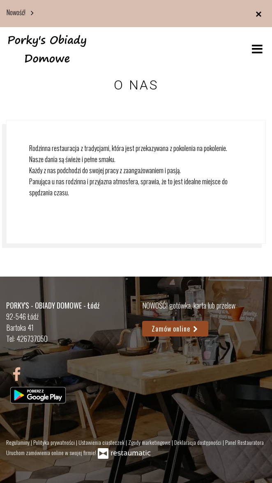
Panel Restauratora (244, 442)
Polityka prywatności (54, 442)
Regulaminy (18, 442)
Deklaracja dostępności (198, 442)
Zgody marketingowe (150, 442)
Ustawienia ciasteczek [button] (102, 442)
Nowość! (22, 12)
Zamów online (175, 329)
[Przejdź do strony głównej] (47, 48)
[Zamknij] (258, 14)
